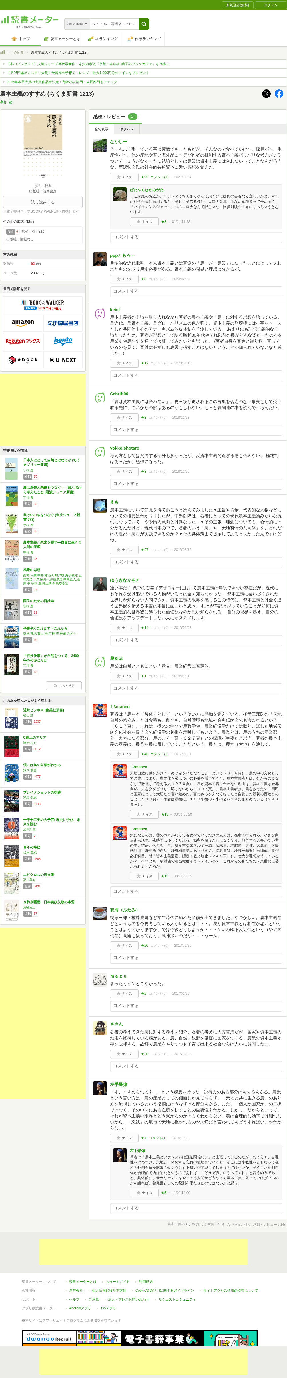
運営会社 (76, 1290)
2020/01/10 (182, 363)
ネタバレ (127, 129)
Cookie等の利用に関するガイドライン (164, 1290)
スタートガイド (118, 1281)
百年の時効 (31, 847)
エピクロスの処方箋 (38, 875)
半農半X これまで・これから (45, 628)
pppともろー (122, 255)
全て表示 (101, 129)
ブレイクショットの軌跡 (42, 792)
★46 (144, 754)
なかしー (118, 141)
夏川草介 (29, 880)
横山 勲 (28, 715)
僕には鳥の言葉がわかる (42, 765)
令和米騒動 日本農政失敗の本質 (49, 902)
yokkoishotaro (124, 448)
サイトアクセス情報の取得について (230, 1290)
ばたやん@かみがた (147, 190)
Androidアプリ (80, 1308)
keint (115, 309)
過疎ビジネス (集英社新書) (43, 710)
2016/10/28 (180, 1138)
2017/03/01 (182, 754)
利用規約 (146, 1281)
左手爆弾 (118, 1084)
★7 (143, 1138)
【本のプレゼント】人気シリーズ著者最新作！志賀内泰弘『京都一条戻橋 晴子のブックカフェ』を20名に (88, 64)
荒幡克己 (29, 907)
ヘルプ (74, 1299)
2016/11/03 (182, 1054)
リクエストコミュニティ (177, 1299)
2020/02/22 (180, 279)
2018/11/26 (180, 471)
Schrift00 (119, 393)
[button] (144, 24)
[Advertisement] (43, 410)
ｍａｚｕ (118, 976)
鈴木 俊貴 (30, 770)
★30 (144, 1054)
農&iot (116, 658)
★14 (144, 628)
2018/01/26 (182, 628)
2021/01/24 (182, 177)
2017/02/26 (182, 945)
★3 (143, 418)
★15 (164, 814)
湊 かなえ (30, 742)
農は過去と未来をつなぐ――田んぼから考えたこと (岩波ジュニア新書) (52, 490)
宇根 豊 (18, 53)
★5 (163, 1193)
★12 (144, 363)
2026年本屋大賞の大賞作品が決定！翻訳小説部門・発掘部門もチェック (62, 82)
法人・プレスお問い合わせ (128, 1299)
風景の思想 (31, 570)
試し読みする (43, 202)
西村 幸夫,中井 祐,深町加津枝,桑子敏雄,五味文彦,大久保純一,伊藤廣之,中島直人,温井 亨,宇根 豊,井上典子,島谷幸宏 (52, 579)
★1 (143, 676)
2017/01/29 (180, 993)
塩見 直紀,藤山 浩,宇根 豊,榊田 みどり (49, 633)
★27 (144, 550)
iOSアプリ (108, 1308)
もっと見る (64, 686)
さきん (116, 1024)
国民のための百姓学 (38, 601)
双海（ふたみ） (125, 909)
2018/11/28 (180, 417)
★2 (143, 994)
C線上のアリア (34, 738)
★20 (144, 946)
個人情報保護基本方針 (109, 1290)
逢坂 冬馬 (30, 797)
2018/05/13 (182, 550)
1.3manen (120, 706)
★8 (163, 222)
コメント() (159, 177)
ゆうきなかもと (125, 580)
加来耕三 (29, 829)
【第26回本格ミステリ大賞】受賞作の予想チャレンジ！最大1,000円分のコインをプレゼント (78, 73)
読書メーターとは (83, 1281)
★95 (144, 177)
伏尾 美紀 (30, 852)
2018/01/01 (180, 676)
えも (114, 502)
